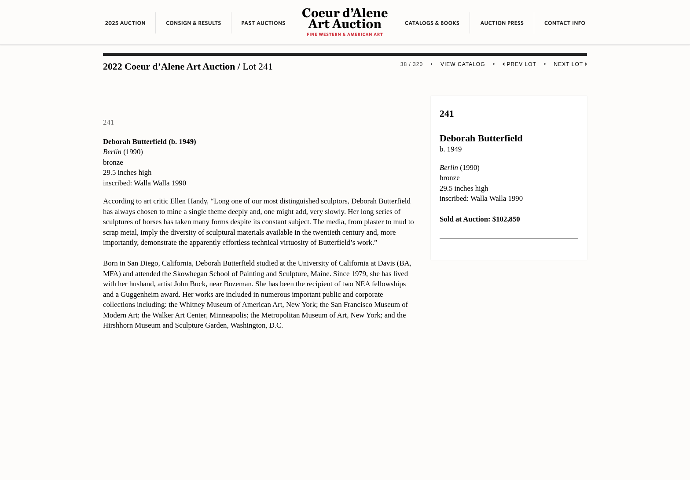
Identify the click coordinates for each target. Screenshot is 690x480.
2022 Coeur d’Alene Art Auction (169, 66)
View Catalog (462, 64)
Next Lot (570, 64)
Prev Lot (519, 64)
